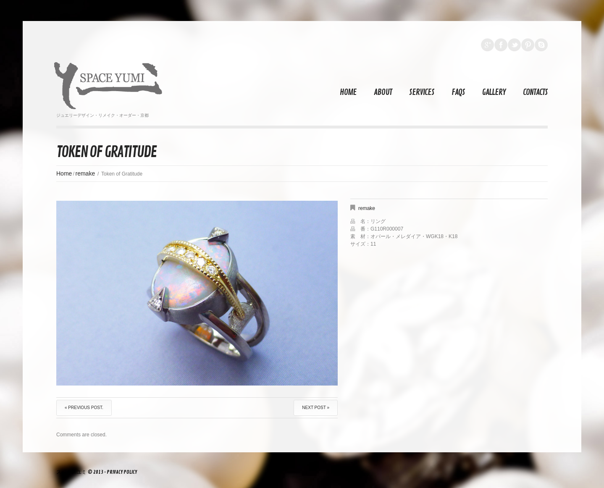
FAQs (458, 92)
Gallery (494, 92)
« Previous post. (84, 407)
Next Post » (315, 407)
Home (348, 92)
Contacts (535, 92)
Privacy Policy (122, 472)
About (383, 92)
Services (421, 92)
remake (85, 173)
